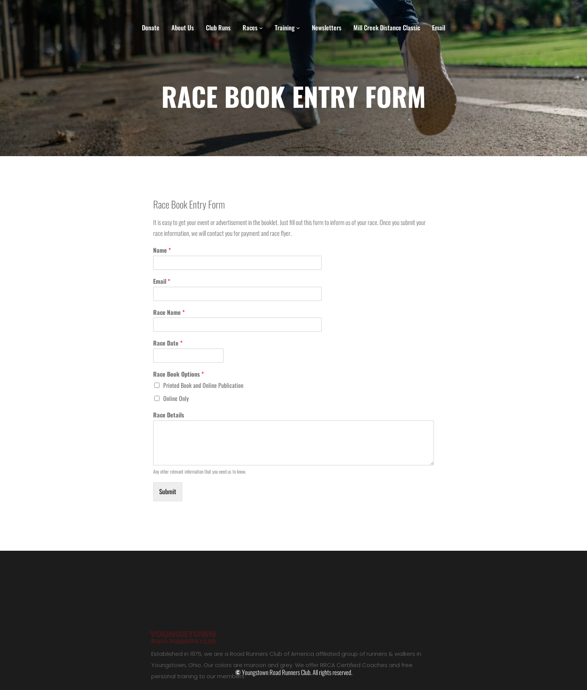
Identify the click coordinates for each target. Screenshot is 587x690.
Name (162, 250)
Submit (167, 491)
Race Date (167, 343)
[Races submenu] (261, 28)
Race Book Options (178, 374)
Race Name (169, 312)
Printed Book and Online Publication (203, 385)
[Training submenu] (298, 28)
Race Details (168, 415)
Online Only (176, 398)
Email (161, 281)
